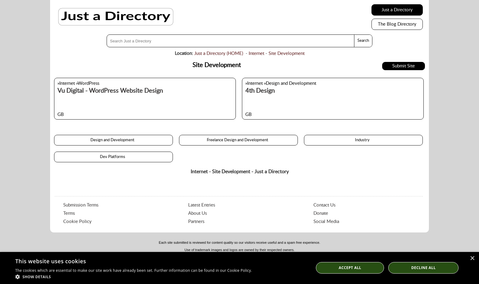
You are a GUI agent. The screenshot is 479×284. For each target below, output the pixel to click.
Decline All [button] (423, 267)
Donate (320, 213)
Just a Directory (397, 10)
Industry (363, 140)
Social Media (326, 221)
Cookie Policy (77, 221)
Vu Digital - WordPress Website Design (110, 91)
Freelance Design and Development (238, 140)
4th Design (260, 91)
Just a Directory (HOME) (218, 53)
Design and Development (113, 140)
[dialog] (239, 268)
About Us (197, 213)
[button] (133, 276)
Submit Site (403, 66)
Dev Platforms (113, 157)
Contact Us (324, 205)
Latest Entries (201, 205)
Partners (196, 221)
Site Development (287, 53)
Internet (256, 53)
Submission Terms (80, 205)
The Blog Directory (397, 24)
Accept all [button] (350, 267)
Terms (69, 213)
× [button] (472, 258)
